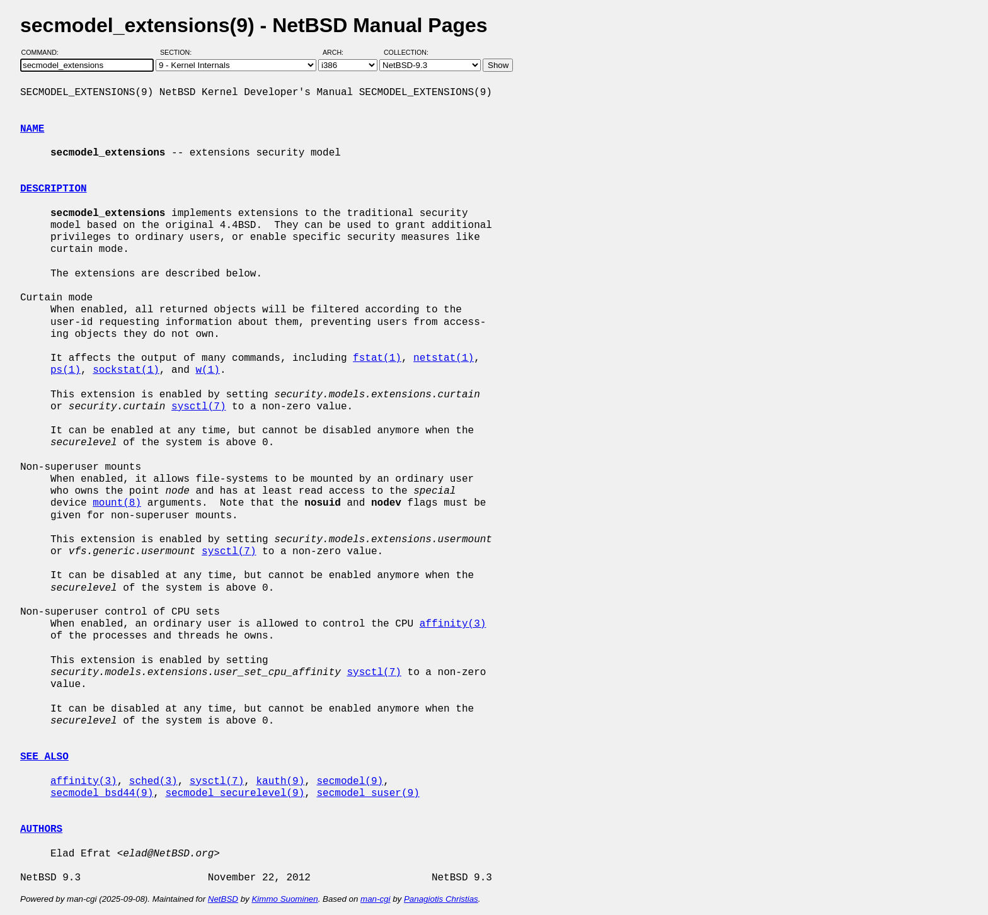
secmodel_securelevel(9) (234, 793)
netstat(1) (443, 358)
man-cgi (375, 899)
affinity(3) (453, 624)
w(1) (207, 370)
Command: (43, 52)
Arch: (339, 52)
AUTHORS (41, 829)
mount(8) (117, 503)
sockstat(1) (126, 370)
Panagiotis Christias (441, 899)
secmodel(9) (349, 781)
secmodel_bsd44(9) (101, 793)
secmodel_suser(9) (367, 793)
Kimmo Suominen (284, 899)
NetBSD (223, 899)
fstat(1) (377, 358)
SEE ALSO (44, 757)
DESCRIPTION (53, 189)
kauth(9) (280, 781)
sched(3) (153, 781)
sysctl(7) (198, 407)
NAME (32, 129)
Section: (178, 52)
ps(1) (65, 370)
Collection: (406, 52)
